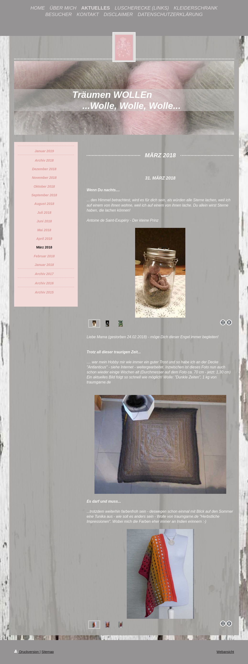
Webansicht (225, 652)
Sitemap (48, 652)
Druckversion (27, 652)
